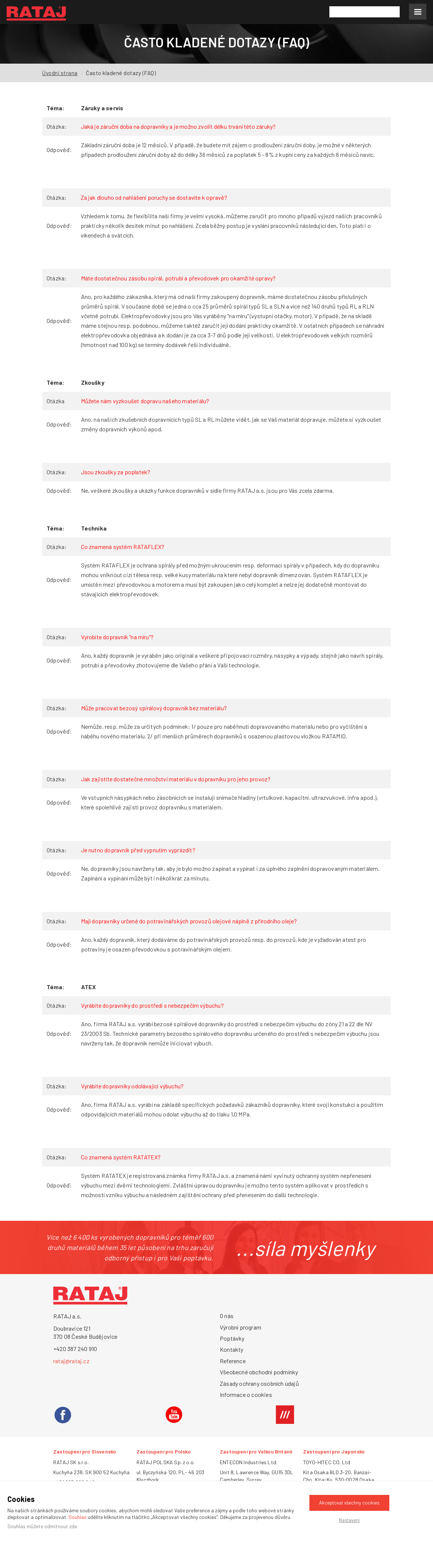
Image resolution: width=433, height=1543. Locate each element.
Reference (233, 1360)
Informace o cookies (246, 1394)
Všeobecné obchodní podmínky (259, 1371)
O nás (227, 1315)
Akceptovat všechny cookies (349, 1503)
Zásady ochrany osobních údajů (259, 1383)
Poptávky (232, 1338)
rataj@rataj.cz (71, 1360)
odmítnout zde (60, 1526)
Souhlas (77, 1517)
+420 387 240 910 (75, 1348)
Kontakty (232, 1349)
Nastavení (349, 1520)
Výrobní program (240, 1327)
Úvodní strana (60, 73)
